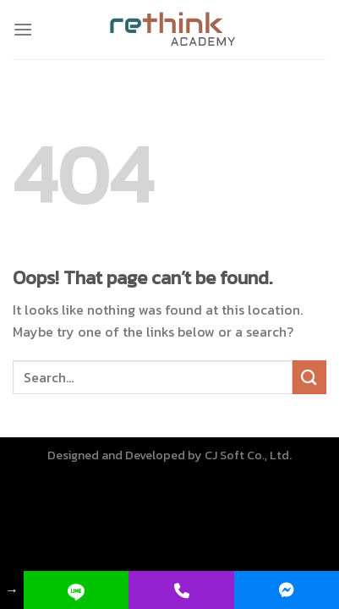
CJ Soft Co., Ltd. (248, 455)
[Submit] (309, 376)
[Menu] (23, 29)
